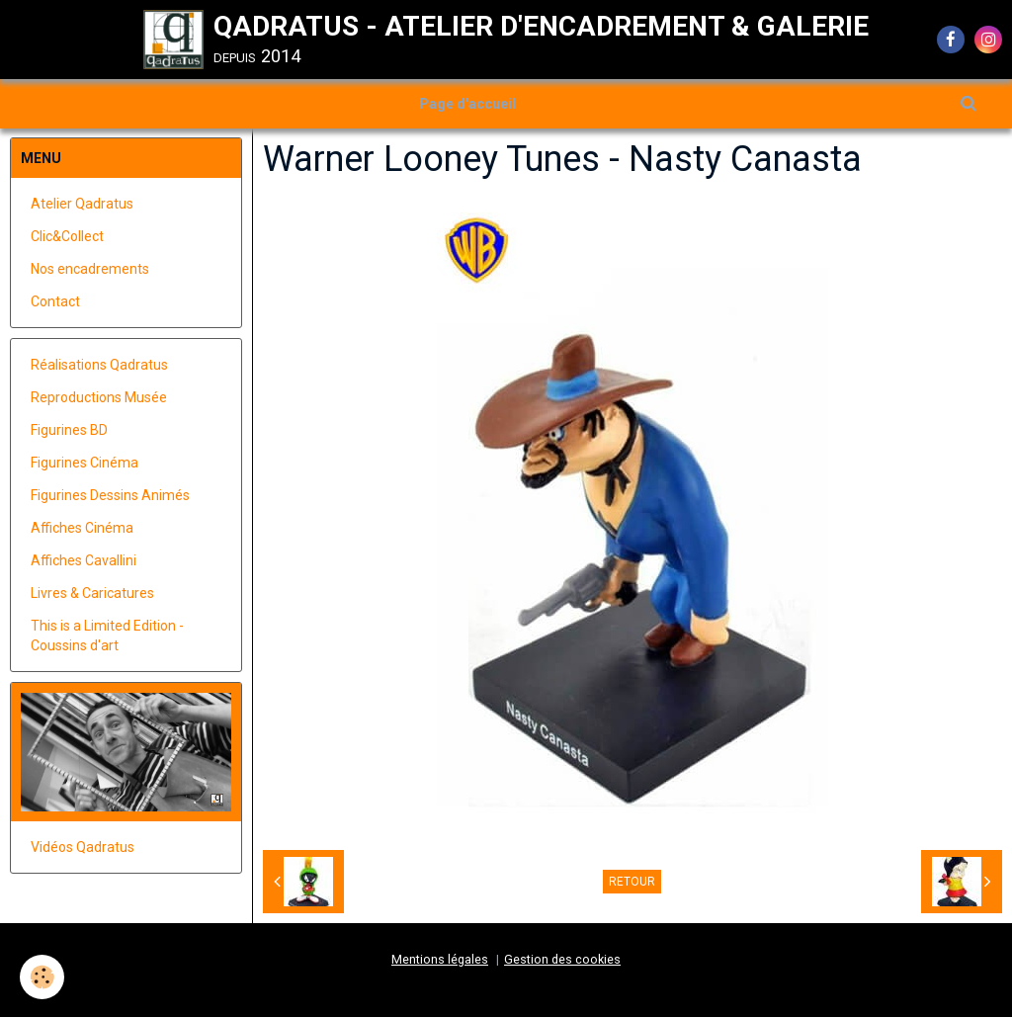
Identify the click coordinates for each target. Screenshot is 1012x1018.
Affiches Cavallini (83, 561)
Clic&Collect (67, 237)
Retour (632, 883)
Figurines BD (69, 431)
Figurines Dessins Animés (110, 496)
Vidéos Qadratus (82, 848)
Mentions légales (439, 960)
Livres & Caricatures (92, 594)
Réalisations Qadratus (99, 366)
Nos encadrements (90, 270)
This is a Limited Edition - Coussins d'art (107, 636)
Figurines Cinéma (84, 463)
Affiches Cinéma (82, 529)
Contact (55, 302)
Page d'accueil (467, 104)
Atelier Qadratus (82, 204)
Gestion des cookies (562, 960)
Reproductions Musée (99, 398)
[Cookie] (42, 977)
